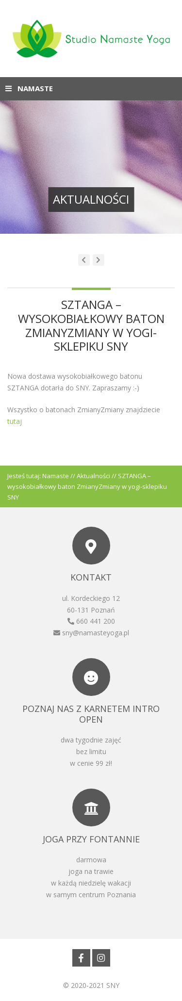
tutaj (14, 421)
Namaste (55, 475)
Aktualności (93, 475)
